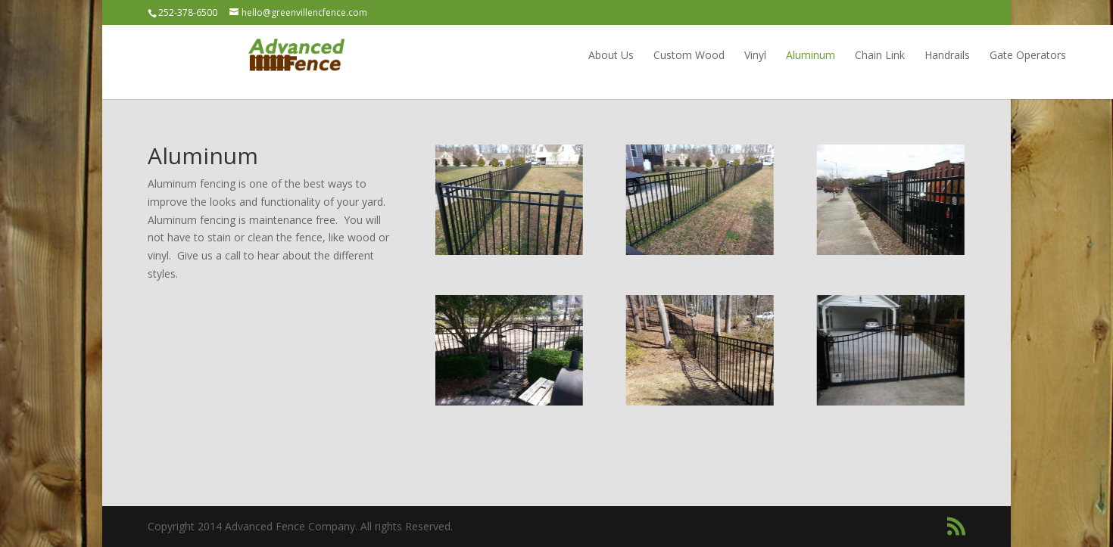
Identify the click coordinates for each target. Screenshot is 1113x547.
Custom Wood (588, 55)
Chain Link (779, 55)
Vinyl (655, 55)
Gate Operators (927, 55)
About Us (510, 55)
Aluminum (709, 55)
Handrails (846, 55)
